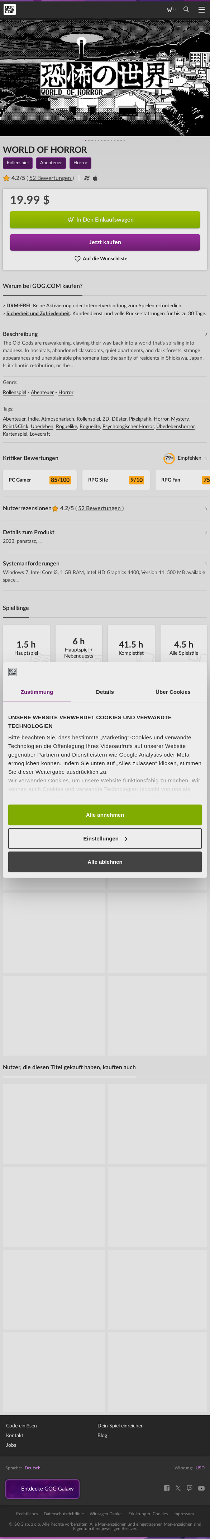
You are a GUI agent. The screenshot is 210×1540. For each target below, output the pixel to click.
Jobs (11, 1445)
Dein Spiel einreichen (120, 1425)
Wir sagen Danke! (106, 1515)
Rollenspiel (14, 392)
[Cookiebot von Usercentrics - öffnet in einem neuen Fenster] (170, 672)
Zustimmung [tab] (37, 692)
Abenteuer (42, 392)
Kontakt (14, 1435)
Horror (65, 392)
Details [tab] (105, 692)
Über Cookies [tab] (173, 692)
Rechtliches (27, 1515)
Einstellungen (105, 838)
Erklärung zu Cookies (148, 1515)
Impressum (183, 1515)
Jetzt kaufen (105, 242)
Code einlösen (21, 1425)
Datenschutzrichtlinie (64, 1515)
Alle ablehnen (105, 862)
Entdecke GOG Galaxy (51, 1490)
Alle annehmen (105, 815)
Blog (102, 1435)
